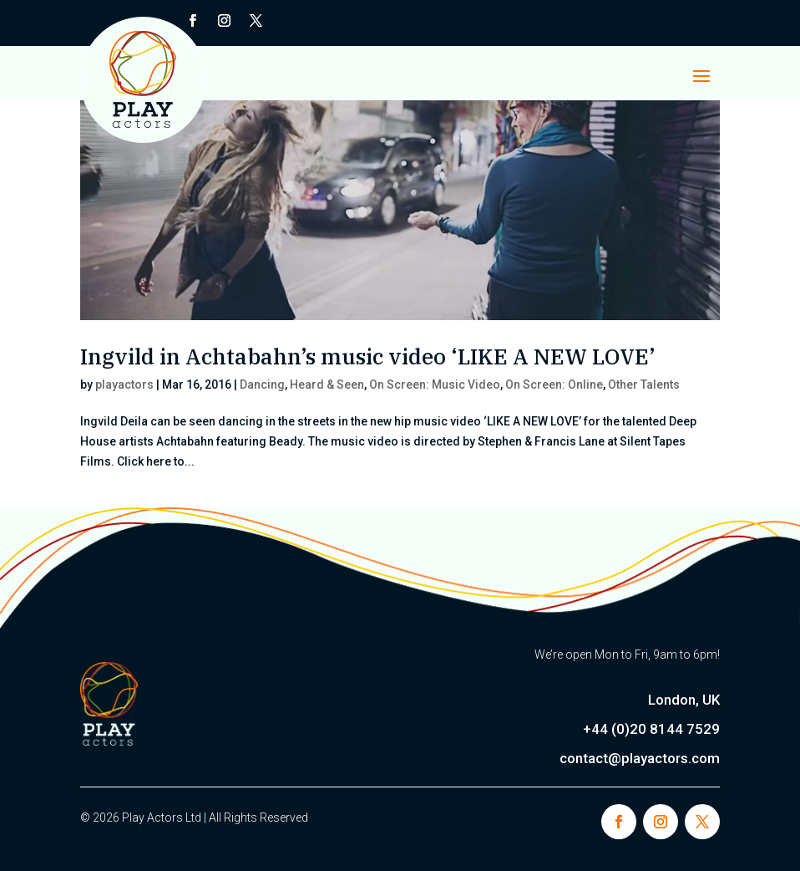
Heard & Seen (327, 384)
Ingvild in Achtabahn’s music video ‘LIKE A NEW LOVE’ (368, 356)
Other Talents (644, 384)
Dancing (262, 384)
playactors (124, 384)
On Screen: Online (554, 384)
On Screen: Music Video (434, 384)
